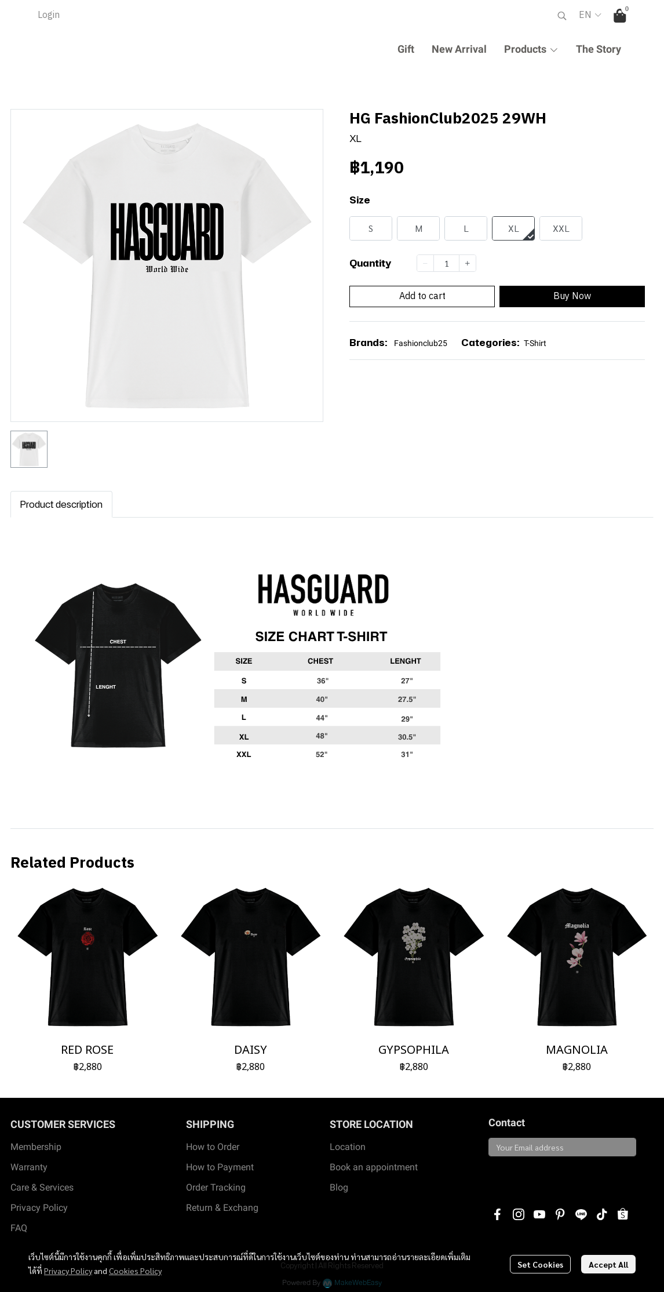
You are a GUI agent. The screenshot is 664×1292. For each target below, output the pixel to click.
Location (348, 1146)
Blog (339, 1187)
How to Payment (220, 1167)
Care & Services (42, 1187)
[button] (562, 15)
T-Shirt (535, 343)
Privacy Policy (68, 1270)
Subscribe (515, 1176)
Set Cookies (540, 1264)
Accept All (608, 1264)
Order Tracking (216, 1187)
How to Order (212, 1146)
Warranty (29, 1167)
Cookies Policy (135, 1270)
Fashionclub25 (420, 343)
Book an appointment (374, 1167)
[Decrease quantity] (425, 263)
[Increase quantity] (467, 263)
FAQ (18, 1227)
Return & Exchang (222, 1207)
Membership (35, 1146)
